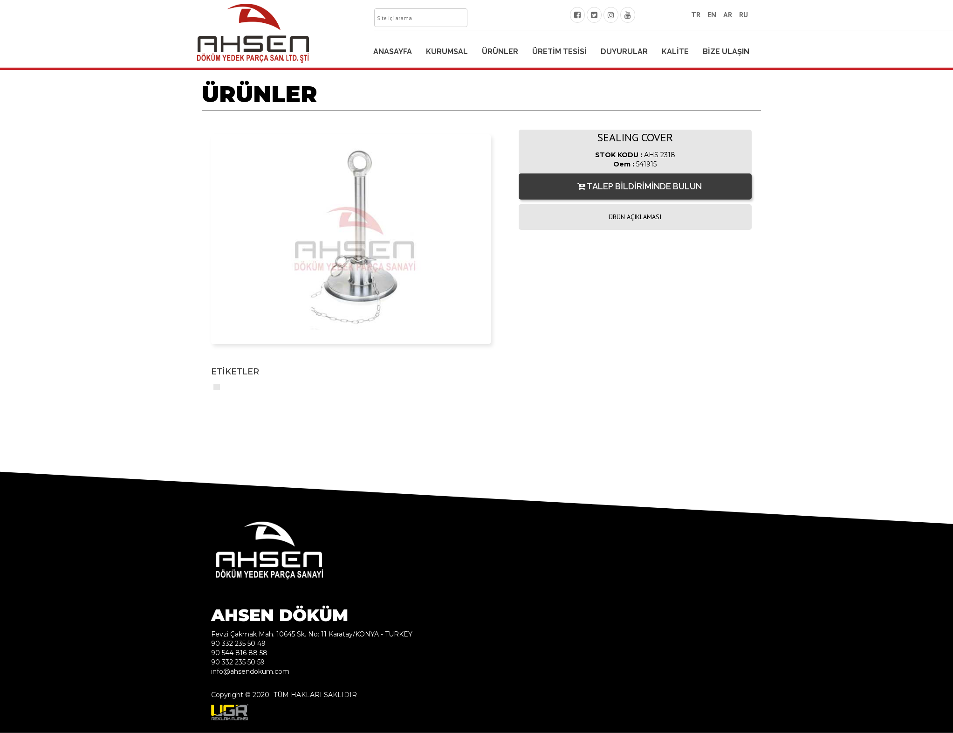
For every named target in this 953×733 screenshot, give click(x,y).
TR (695, 14)
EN (711, 14)
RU (743, 14)
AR (727, 14)
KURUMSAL (447, 51)
